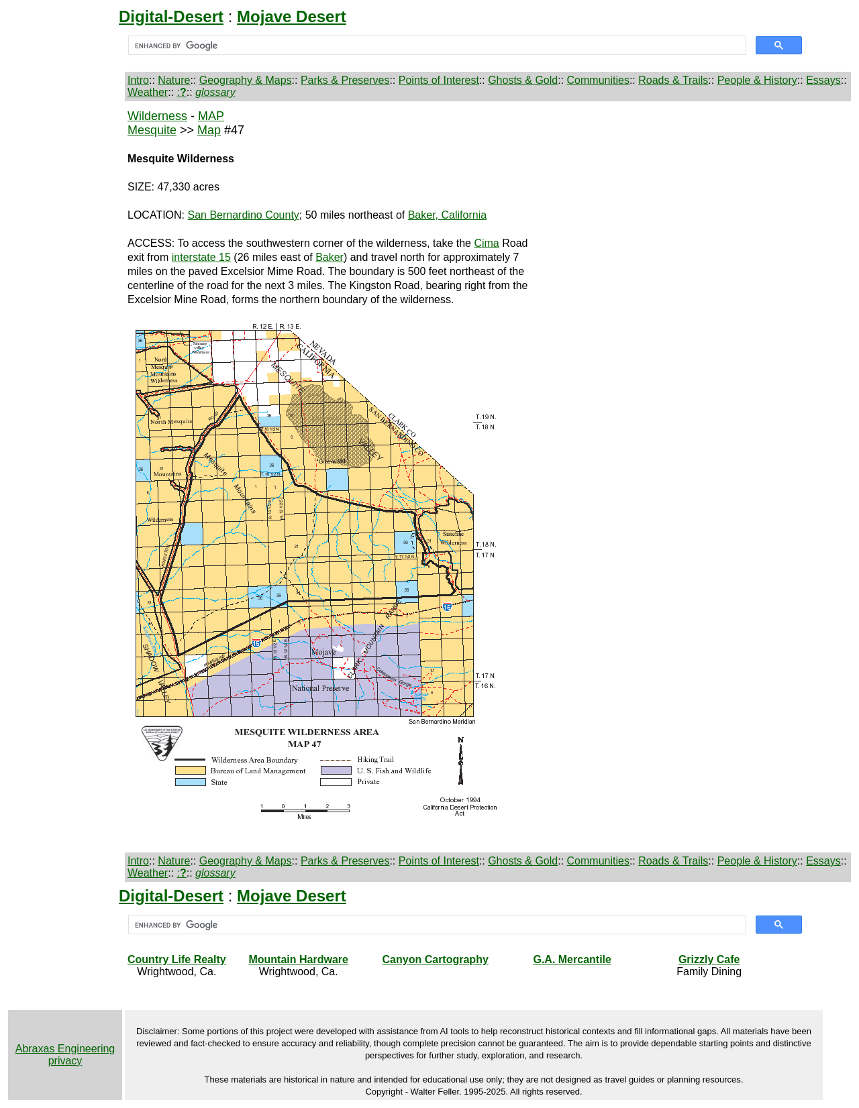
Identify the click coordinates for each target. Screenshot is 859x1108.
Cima (486, 243)
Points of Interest (439, 80)
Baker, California (447, 215)
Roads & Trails (673, 80)
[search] (436, 46)
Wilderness (157, 116)
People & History (757, 80)
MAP (211, 116)
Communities (598, 80)
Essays (823, 80)
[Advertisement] (65, 322)
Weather (148, 92)
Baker (329, 257)
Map (209, 130)
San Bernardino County (243, 215)
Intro (138, 80)
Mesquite (152, 130)
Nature (174, 80)
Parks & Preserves (345, 80)
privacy (65, 1060)
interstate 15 (201, 257)
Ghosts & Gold (523, 80)
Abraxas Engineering (65, 1048)
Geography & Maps (245, 80)
